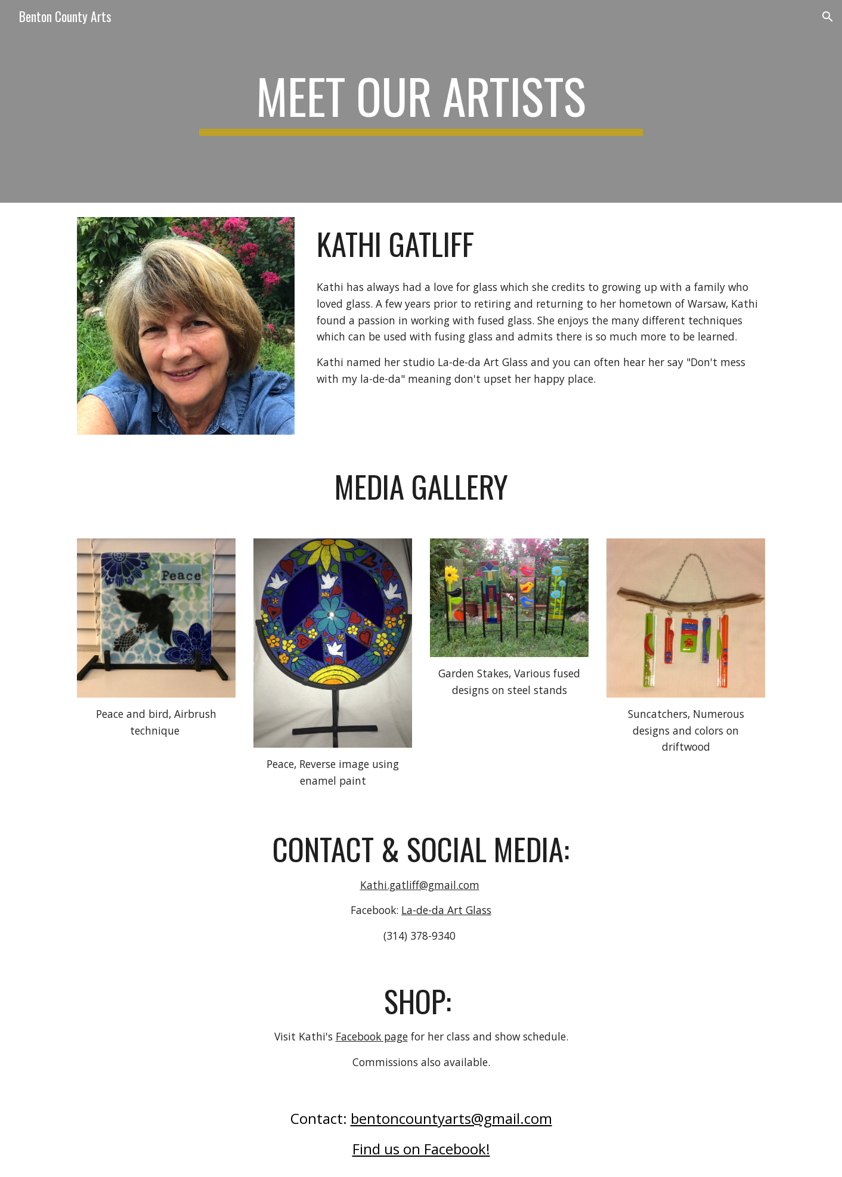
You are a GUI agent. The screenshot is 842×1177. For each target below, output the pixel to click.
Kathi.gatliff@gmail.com (419, 885)
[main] (421, 101)
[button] (827, 16)
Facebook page (372, 1036)
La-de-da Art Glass (446, 910)
